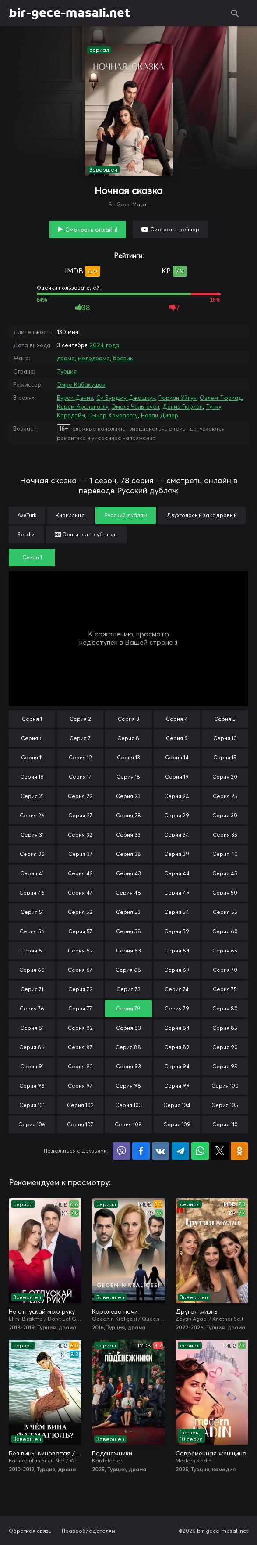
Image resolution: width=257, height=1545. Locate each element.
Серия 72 (80, 989)
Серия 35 (225, 834)
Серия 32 (80, 834)
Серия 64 (177, 950)
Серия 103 (128, 1105)
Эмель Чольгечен (135, 406)
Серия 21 (32, 796)
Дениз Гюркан (182, 406)
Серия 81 (32, 1027)
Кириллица (70, 515)
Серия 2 (80, 718)
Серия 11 (32, 757)
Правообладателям (88, 1530)
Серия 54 (176, 912)
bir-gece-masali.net (69, 13)
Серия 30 (224, 815)
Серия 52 (80, 912)
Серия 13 (128, 757)
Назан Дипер (159, 415)
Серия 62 (80, 950)
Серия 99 (177, 1085)
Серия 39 (176, 854)
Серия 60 (225, 931)
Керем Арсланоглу (83, 406)
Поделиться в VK (160, 1151)
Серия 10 (225, 738)
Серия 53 (128, 912)
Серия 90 (225, 1047)
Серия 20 (224, 776)
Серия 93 (128, 1066)
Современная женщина (211, 1453)
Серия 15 (224, 757)
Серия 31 (32, 834)
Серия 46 (32, 892)
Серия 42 (80, 873)
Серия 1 (32, 718)
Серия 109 (176, 1124)
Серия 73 (128, 989)
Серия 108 (128, 1124)
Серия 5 (225, 718)
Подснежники (112, 1453)
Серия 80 (225, 1008)
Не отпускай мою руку (42, 1311)
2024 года (104, 345)
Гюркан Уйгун (177, 397)
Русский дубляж (125, 515)
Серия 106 (32, 1124)
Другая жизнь (196, 1311)
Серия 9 (177, 738)
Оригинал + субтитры (86, 534)
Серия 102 (80, 1105)
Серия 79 (177, 1008)
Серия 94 (177, 1066)
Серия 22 (80, 796)
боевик (123, 358)
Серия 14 (177, 757)
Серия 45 (224, 873)
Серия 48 (128, 892)
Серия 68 (128, 970)
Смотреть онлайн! (91, 229)
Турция (67, 371)
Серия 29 (176, 815)
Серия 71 (32, 989)
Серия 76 (32, 1008)
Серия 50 (224, 892)
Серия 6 (32, 738)
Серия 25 (225, 796)
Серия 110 (225, 1124)
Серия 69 (177, 970)
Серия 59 (176, 931)
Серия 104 (176, 1105)
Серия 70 (225, 970)
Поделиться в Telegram (180, 1151)
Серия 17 (80, 776)
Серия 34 (176, 834)
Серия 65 (224, 950)
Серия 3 (128, 718)
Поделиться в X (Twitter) (220, 1151)
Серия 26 (32, 815)
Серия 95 (224, 1066)
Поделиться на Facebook (141, 1151)
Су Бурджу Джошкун (125, 397)
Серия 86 (32, 1047)
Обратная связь (30, 1530)
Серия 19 (177, 776)
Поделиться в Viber (121, 1151)
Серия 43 (128, 873)
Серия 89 (177, 1047)
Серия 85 (224, 1027)
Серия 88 (128, 1047)
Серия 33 (128, 834)
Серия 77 (80, 1008)
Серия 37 (80, 854)
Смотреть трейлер (174, 229)
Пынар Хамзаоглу (113, 415)
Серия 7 (80, 738)
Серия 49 (177, 892)
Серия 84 (177, 1027)
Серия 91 (32, 1066)
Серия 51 (32, 912)
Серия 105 (224, 1105)
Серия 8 (128, 738)
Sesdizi (26, 534)
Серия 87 (80, 1047)
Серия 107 (80, 1124)
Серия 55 (225, 912)
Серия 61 (32, 950)
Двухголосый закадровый (201, 515)
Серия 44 (177, 873)
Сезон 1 (32, 557)
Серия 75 (225, 989)
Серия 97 (80, 1085)
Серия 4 (177, 718)
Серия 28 (128, 815)
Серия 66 (32, 970)
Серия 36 (32, 854)
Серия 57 (80, 931)
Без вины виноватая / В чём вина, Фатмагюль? (45, 1453)
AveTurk (27, 515)
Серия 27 (80, 815)
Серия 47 (80, 892)
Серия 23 (128, 796)
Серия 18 (128, 776)
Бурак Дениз (75, 397)
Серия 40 (225, 854)
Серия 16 (32, 776)
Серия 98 (128, 1085)
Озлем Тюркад (221, 397)
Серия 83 (128, 1027)
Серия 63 (128, 950)
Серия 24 (176, 796)
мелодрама (94, 358)
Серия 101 (32, 1105)
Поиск (235, 13)
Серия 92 (80, 1066)
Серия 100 (225, 1085)
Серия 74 (177, 989)
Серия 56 (32, 931)
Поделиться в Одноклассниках (239, 1151)
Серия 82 (80, 1027)
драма (66, 358)
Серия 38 (128, 854)
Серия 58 (128, 931)
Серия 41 (32, 873)
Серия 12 (80, 757)
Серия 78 (128, 1008)
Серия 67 (80, 970)
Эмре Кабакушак (81, 384)
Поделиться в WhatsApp (200, 1151)
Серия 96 (32, 1085)
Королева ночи (115, 1311)
